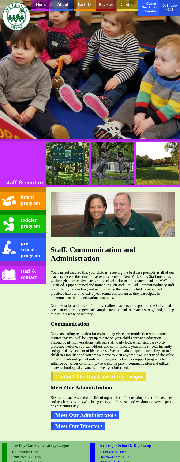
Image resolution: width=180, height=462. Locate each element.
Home (41, 4)
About (62, 4)
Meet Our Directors (79, 426)
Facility (84, 4)
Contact (127, 4)
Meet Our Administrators (86, 415)
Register (105, 4)
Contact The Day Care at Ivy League (99, 377)
